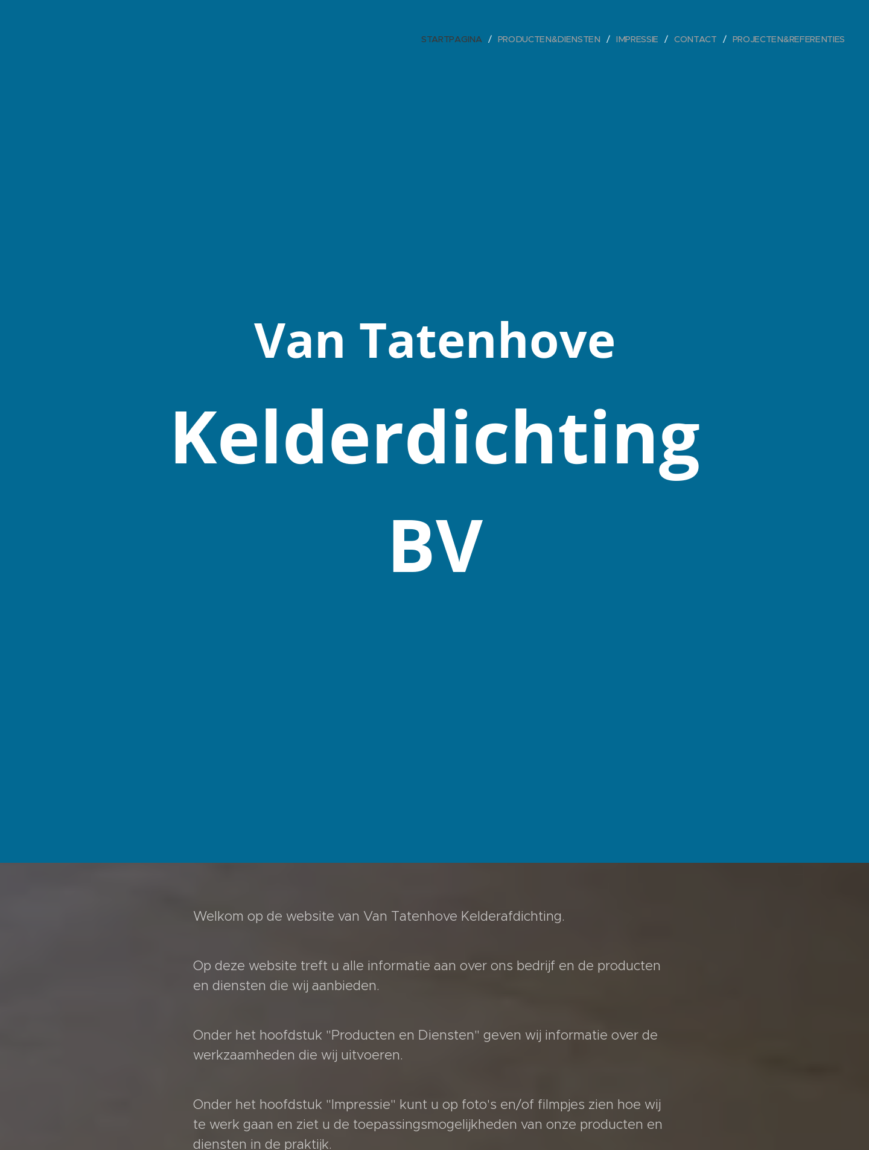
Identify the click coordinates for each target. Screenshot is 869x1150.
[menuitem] (459, 39)
